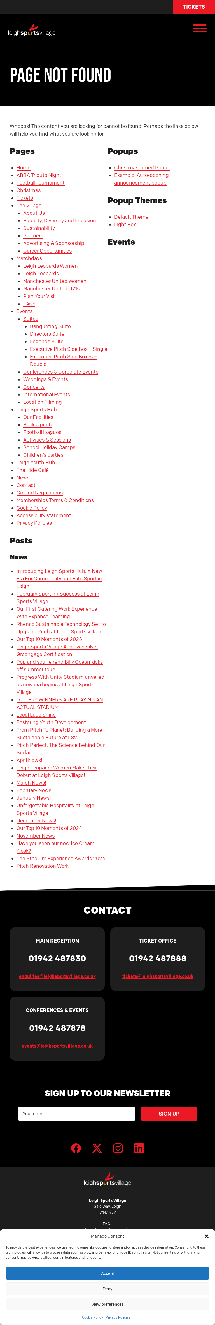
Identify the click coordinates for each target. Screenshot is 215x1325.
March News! (31, 783)
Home (24, 168)
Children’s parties (43, 455)
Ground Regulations (40, 493)
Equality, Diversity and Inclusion (59, 221)
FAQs (29, 304)
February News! (35, 790)
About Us (34, 213)
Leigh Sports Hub (37, 410)
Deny (107, 1288)
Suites (30, 319)
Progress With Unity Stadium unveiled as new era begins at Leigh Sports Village (60, 684)
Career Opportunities (47, 251)
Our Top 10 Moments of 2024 (49, 828)
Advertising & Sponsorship (53, 243)
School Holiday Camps (49, 447)
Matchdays (29, 258)
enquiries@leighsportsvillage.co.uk (57, 976)
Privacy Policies (118, 1317)
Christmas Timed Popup (142, 168)
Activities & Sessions (47, 440)
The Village (29, 205)
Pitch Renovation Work (43, 866)
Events (24, 311)
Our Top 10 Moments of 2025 (49, 639)
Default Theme (131, 217)
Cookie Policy (92, 1317)
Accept (107, 1273)
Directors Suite (47, 334)
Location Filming (42, 402)
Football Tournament (41, 183)
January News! (34, 798)
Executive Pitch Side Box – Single (68, 349)
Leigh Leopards (41, 273)
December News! (36, 821)
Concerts (34, 387)
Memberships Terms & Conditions (55, 500)
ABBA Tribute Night (39, 175)
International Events (46, 394)
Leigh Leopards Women (50, 266)
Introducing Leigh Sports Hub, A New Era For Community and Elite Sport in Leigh (59, 578)
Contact (26, 485)
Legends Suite (47, 342)
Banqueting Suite (50, 326)
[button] (206, 1236)
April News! (29, 760)
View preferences (107, 1304)
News (23, 478)
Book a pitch (37, 425)
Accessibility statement (44, 515)
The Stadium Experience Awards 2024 (61, 858)
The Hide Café (33, 470)
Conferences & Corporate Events (60, 372)
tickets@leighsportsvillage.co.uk (157, 976)
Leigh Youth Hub (36, 462)
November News (36, 836)
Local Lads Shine (36, 715)
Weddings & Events (45, 379)
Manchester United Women (55, 281)
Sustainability (39, 228)
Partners (33, 236)
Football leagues (42, 432)
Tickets (194, 7)
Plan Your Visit (39, 296)
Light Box (125, 224)
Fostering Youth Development (51, 722)
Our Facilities (38, 417)
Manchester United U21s (51, 289)
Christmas (29, 190)
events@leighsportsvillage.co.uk (57, 1046)
